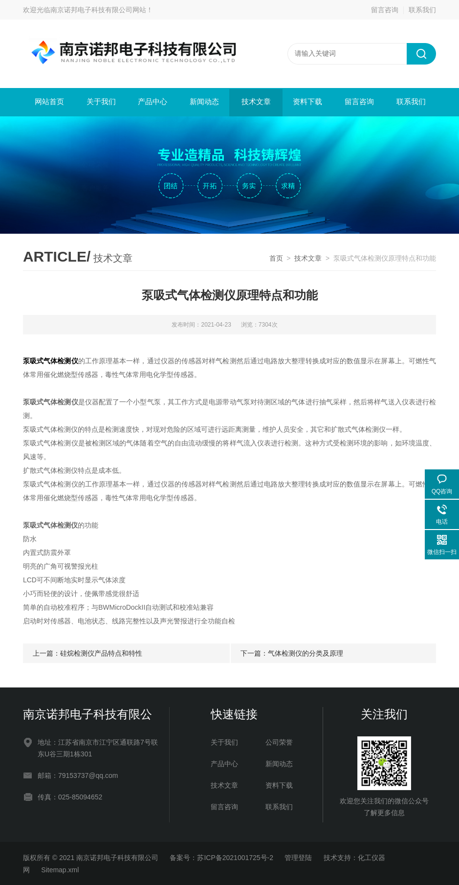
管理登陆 (298, 857)
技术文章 (255, 102)
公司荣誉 (279, 741)
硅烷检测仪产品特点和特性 (101, 652)
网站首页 (49, 102)
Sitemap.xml (60, 869)
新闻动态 (204, 102)
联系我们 (422, 10)
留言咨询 (384, 10)
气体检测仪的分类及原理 (305, 652)
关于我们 (100, 102)
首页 (276, 257)
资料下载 (307, 102)
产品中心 (152, 102)
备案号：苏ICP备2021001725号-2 (221, 857)
